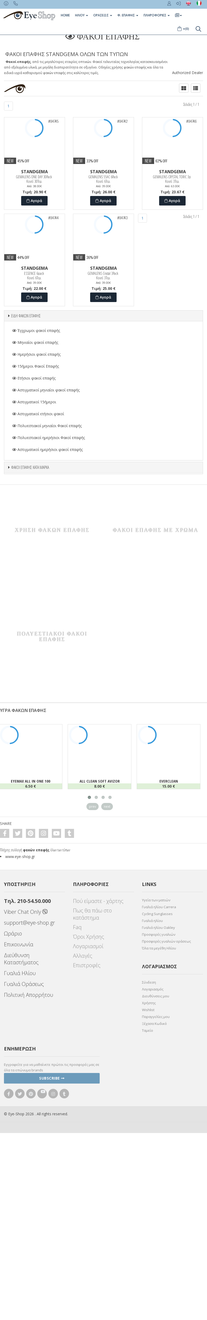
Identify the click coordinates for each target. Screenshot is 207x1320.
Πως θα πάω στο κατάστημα (92, 1123)
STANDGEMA (34, 172)
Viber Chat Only (26, 1121)
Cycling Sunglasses (157, 1123)
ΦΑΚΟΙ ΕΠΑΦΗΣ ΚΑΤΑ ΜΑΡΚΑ (30, 467)
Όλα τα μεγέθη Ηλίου (159, 1157)
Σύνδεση (149, 1191)
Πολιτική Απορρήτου (28, 1204)
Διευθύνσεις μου (155, 1205)
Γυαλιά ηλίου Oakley (158, 1137)
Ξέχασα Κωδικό (154, 1233)
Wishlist (148, 1219)
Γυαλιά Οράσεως (24, 1193)
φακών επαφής (36, 1059)
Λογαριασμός (152, 1198)
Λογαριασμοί (88, 1155)
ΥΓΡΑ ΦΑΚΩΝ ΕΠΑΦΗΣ (23, 920)
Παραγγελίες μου (156, 1226)
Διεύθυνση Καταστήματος (21, 1168)
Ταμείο (147, 1239)
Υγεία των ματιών (156, 1109)
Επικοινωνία (18, 1153)
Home (65, 15)
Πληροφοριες (157, 15)
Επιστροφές (86, 1174)
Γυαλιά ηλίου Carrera (159, 1116)
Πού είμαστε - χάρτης (98, 1110)
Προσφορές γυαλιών (158, 1143)
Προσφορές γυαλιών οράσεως (166, 1150)
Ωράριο (13, 1143)
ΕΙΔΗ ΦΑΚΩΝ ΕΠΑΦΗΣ (26, 316)
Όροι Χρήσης (88, 1146)
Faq (77, 1136)
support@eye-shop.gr (29, 1132)
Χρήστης (149, 1212)
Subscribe (52, 1287)
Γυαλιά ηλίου (152, 1130)
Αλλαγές (82, 1165)
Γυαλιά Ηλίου (20, 1182)
